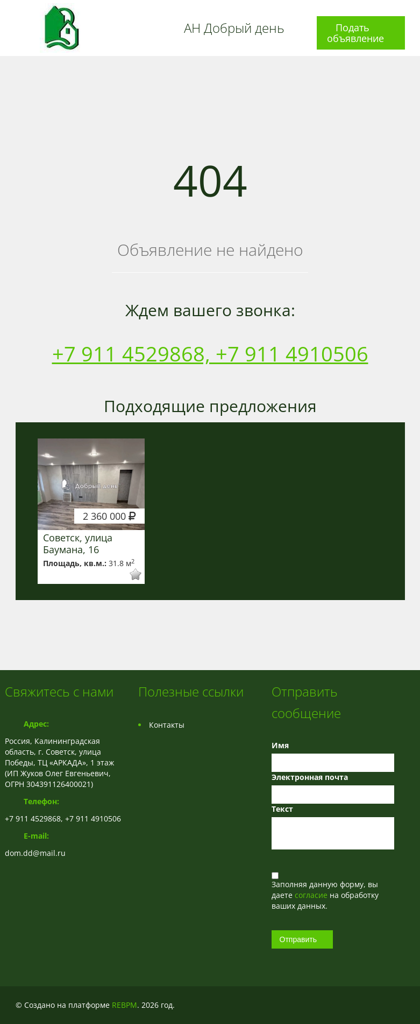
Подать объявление (355, 33)
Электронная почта (310, 777)
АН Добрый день (234, 28)
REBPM (124, 1005)
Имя (280, 745)
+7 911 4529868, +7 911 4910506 (210, 353)
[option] (91, 511)
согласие (312, 895)
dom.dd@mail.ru (35, 853)
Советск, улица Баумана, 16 (77, 543)
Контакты (166, 725)
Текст (282, 809)
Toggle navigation (14, 12)
